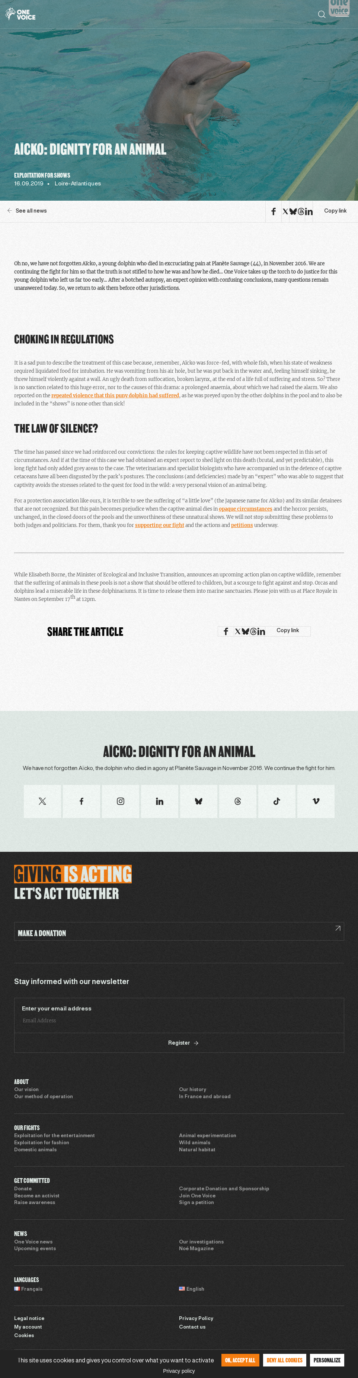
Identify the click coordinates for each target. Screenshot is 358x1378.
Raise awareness (34, 1203)
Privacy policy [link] (179, 1371)
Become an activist (37, 1196)
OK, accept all (240, 1360)
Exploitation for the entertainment (54, 1136)
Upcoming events (35, 1249)
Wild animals (194, 1143)
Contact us (192, 1327)
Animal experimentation (207, 1136)
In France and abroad (205, 1097)
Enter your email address (57, 1009)
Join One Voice (197, 1196)
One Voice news (33, 1242)
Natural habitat (197, 1150)
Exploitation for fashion (41, 1143)
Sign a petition (196, 1203)
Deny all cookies (285, 1360)
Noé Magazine (196, 1249)
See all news (27, 211)
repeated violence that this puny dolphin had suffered (115, 395)
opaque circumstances (245, 509)
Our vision (26, 1090)
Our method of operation (43, 1097)
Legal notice (29, 1319)
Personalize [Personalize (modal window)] (327, 1360)
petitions (242, 525)
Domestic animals (35, 1150)
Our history (192, 1090)
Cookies (24, 1336)
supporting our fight (159, 525)
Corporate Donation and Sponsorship (224, 1189)
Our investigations (201, 1242)
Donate (23, 1189)
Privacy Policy (196, 1319)
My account (28, 1327)
